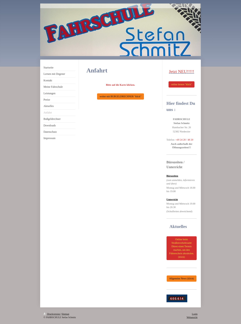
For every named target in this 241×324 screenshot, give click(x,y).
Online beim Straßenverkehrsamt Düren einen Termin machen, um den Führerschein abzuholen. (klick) (181, 248)
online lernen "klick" (181, 84)
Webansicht (192, 317)
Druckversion (52, 314)
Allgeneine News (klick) (181, 278)
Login (194, 314)
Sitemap (65, 314)
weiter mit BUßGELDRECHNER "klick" (120, 96)
